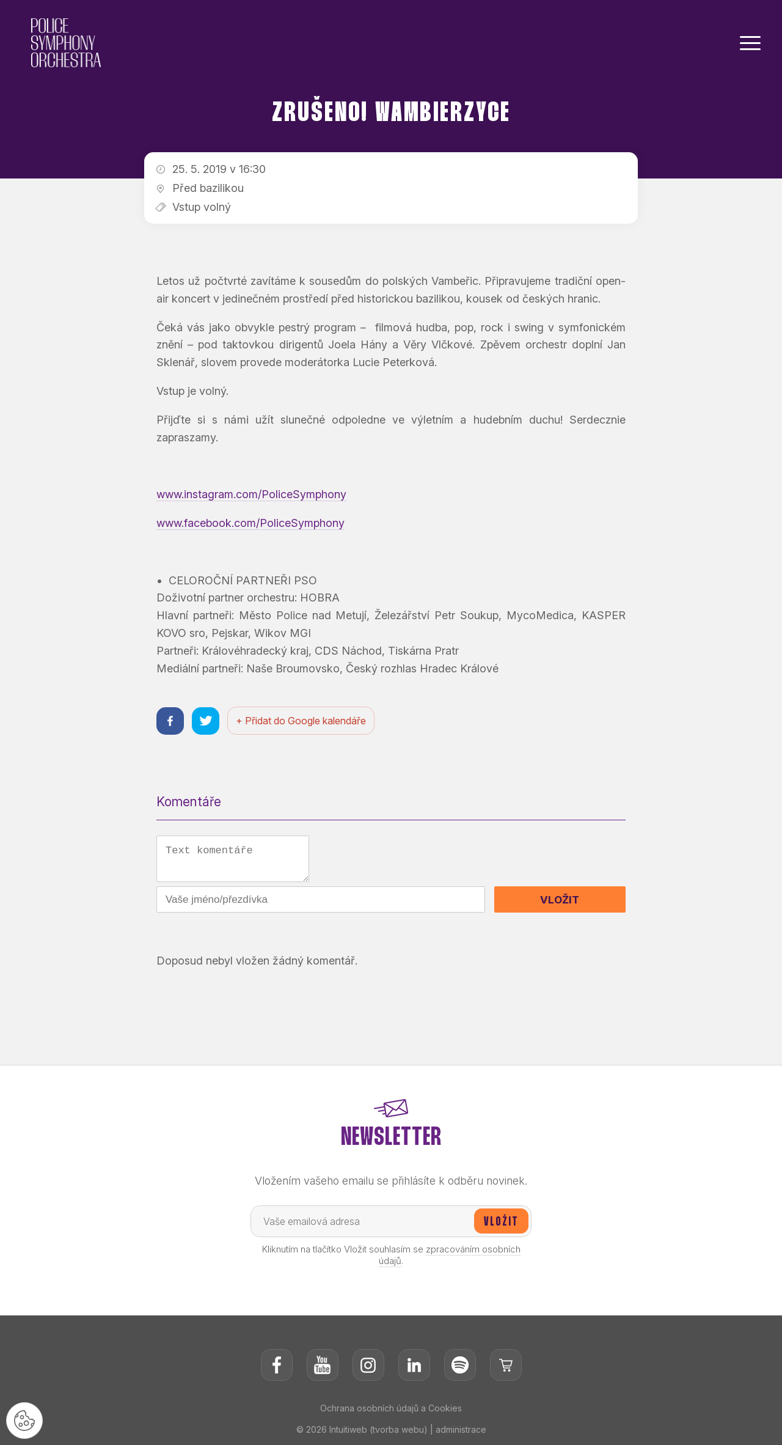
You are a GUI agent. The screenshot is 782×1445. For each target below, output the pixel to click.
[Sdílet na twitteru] (205, 721)
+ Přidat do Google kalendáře (301, 721)
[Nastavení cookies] (24, 1420)
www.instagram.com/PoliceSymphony (251, 494)
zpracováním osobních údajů (450, 1255)
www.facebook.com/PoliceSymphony (250, 523)
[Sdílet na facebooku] (170, 721)
